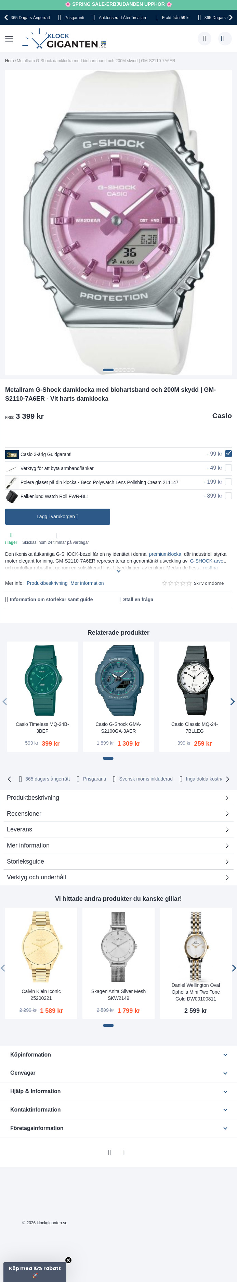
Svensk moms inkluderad (146, 779)
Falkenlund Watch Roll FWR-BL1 (48, 497)
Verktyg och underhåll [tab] (36, 877)
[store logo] (65, 38)
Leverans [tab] (19, 829)
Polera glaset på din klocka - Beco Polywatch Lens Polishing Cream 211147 (93, 483)
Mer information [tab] (28, 845)
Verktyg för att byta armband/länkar (50, 468)
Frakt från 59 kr (176, 17)
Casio (222, 415)
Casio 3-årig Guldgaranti (39, 454)
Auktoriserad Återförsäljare (123, 17)
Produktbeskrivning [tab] (33, 797)
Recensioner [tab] (24, 813)
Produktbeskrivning (47, 583)
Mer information (87, 583)
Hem (9, 60)
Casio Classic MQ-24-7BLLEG (194, 727)
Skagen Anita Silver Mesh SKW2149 (118, 995)
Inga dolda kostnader (208, 779)
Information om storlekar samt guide (51, 599)
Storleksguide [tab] (25, 861)
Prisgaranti (74, 17)
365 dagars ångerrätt (47, 779)
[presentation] (7, 17)
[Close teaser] (68, 1260)
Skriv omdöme (209, 583)
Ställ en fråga (138, 599)
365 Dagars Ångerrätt (30, 17)
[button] (108, 370)
